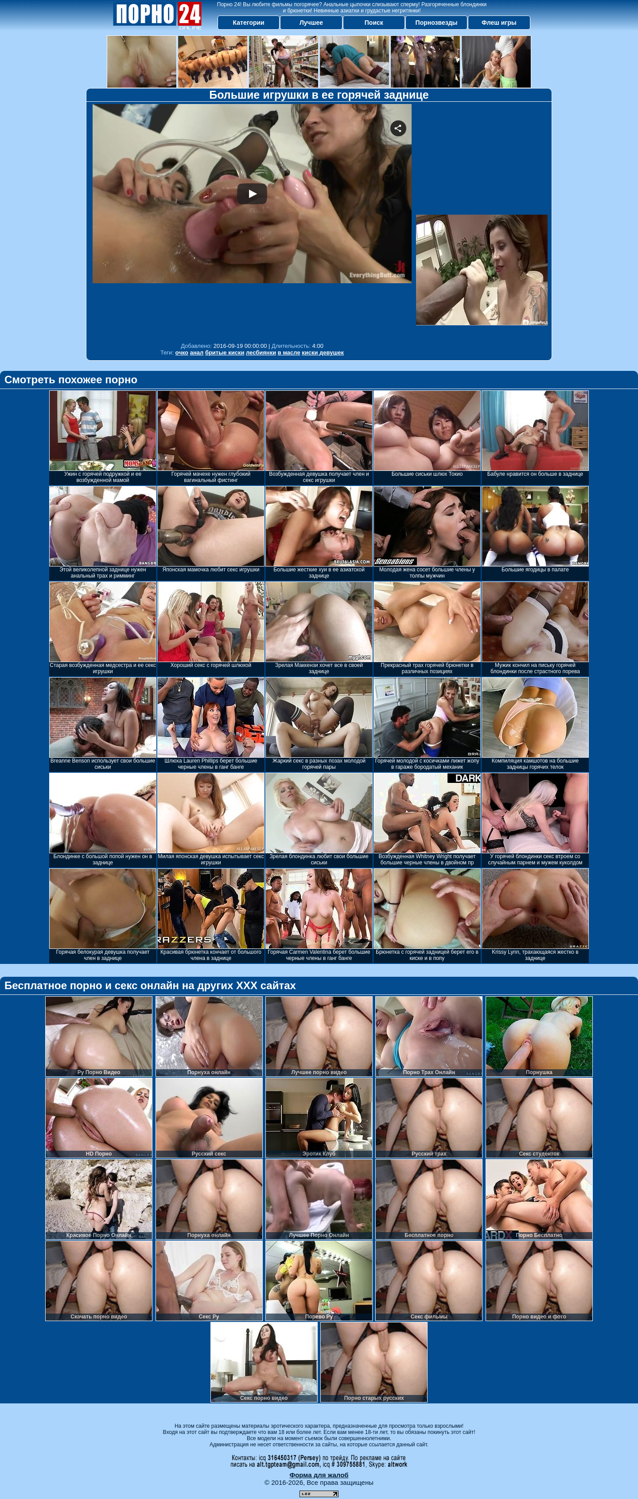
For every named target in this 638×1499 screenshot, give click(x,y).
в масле (289, 352)
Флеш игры (499, 22)
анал (197, 352)
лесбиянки (261, 352)
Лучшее (311, 22)
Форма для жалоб (318, 1475)
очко (181, 352)
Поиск (374, 22)
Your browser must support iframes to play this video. (252, 221)
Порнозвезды (437, 22)
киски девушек (323, 352)
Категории (249, 22)
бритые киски (225, 352)
